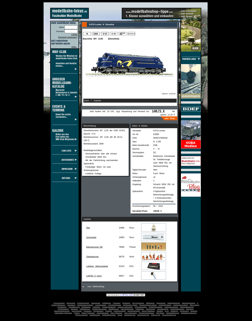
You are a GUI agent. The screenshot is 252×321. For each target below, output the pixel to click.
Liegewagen (71, 305)
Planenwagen (150, 309)
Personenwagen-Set (169, 315)
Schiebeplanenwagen (99, 309)
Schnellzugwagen (83, 303)
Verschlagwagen (162, 309)
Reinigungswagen (81, 315)
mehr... (74, 47)
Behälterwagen (114, 309)
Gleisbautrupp (92, 257)
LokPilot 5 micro (94, 276)
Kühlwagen (96, 307)
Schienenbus (184, 311)
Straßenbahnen (95, 315)
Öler (88, 228)
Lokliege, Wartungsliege (97, 266)
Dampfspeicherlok (134, 311)
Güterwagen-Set (129, 315)
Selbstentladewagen (187, 307)
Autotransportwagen (171, 307)
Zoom (86, 100)
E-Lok (167, 311)
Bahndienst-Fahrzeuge (188, 313)
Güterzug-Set (155, 315)
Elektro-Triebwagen (88, 313)
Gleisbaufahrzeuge (172, 313)
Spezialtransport (74, 307)
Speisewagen (95, 303)
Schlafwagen (106, 303)
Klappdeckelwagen (127, 309)
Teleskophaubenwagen (62, 311)
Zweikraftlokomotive (109, 315)
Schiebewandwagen (109, 307)
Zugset (119, 315)
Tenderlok (108, 311)
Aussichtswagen (100, 305)
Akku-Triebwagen (116, 313)
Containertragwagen (156, 307)
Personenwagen (59, 303)
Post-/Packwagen (138, 303)
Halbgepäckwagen (173, 303)
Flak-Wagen (160, 313)
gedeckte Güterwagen (125, 307)
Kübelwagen (140, 309)
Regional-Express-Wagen (148, 305)
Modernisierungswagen (85, 305)
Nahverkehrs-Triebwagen (63, 313)
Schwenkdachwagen (177, 309)
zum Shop (170, 118)
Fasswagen (88, 311)
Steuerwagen (161, 303)
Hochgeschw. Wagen (130, 305)
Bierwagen (190, 309)
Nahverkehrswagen (188, 303)
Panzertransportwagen (146, 313)
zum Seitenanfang (95, 286)
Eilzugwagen (71, 303)
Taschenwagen (77, 311)
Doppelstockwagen (114, 305)
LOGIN (74, 34)
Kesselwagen (62, 307)
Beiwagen (194, 311)
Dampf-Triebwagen (148, 311)
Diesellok (160, 311)
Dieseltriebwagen (103, 313)
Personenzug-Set (143, 315)
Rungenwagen (98, 311)
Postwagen (116, 303)
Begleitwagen (86, 307)
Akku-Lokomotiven (130, 313)
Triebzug (77, 313)
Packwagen (126, 303)
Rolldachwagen (85, 309)
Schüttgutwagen (63, 309)
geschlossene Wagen (180, 305)
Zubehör (97, 100)
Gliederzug (174, 311)
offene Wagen (194, 305)
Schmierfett (91, 237)
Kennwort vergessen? (67, 37)
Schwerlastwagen (141, 307)
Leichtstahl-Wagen (165, 305)
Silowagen (74, 309)
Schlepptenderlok (120, 311)
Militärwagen (150, 303)
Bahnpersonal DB (94, 247)
